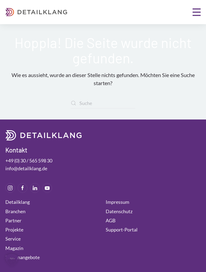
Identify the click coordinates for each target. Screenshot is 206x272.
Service (13, 239)
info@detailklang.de (26, 168)
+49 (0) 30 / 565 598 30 (28, 161)
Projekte (14, 230)
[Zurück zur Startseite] (36, 12)
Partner (13, 220)
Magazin (14, 248)
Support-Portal (122, 230)
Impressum (117, 202)
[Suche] (103, 103)
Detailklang (17, 202)
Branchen (15, 211)
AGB (111, 220)
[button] (197, 12)
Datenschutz (119, 211)
